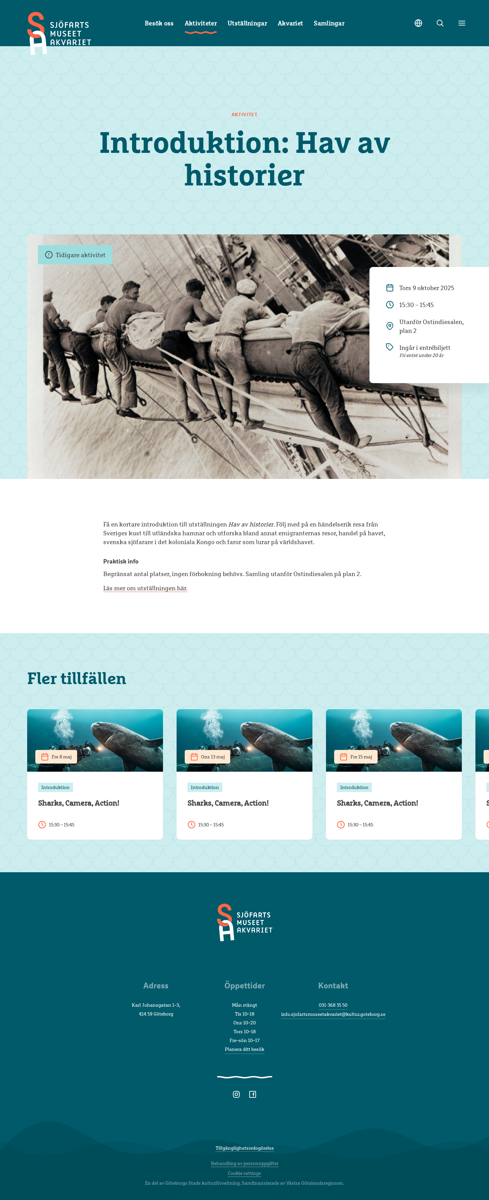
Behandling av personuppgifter (244, 1163)
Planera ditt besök (244, 1049)
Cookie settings (244, 1173)
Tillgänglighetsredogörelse (245, 1148)
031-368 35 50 (333, 1005)
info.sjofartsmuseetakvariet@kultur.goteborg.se (333, 1014)
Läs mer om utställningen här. (145, 588)
